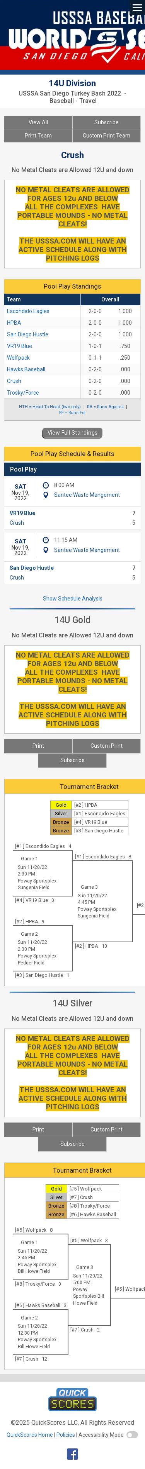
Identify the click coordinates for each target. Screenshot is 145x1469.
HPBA (14, 323)
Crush (14, 381)
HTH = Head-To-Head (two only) (50, 406)
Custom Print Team (106, 135)
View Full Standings (73, 433)
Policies (65, 1435)
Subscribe (106, 122)
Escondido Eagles (28, 311)
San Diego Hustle (27, 334)
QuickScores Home (30, 1435)
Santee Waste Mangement (87, 495)
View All (38, 122)
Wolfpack (18, 358)
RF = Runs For (72, 412)
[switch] (132, 1434)
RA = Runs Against (105, 406)
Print (38, 746)
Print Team (38, 135)
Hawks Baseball (26, 369)
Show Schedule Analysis (72, 598)
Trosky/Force (23, 393)
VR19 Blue (19, 346)
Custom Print (106, 746)
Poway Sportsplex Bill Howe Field (88, 1296)
